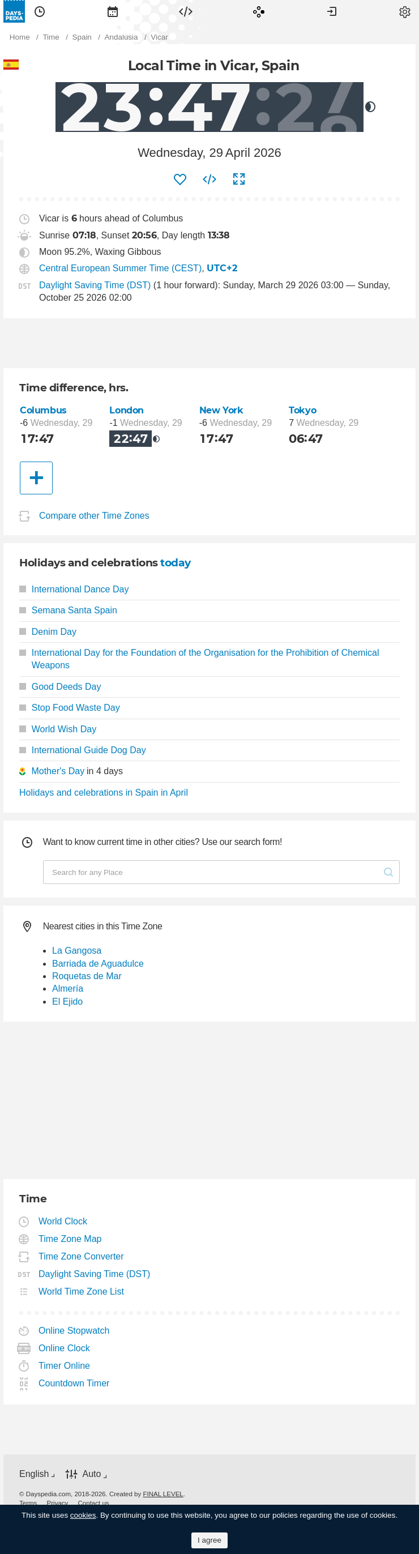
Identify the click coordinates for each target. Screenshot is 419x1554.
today (175, 562)
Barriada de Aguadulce (98, 963)
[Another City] (36, 478)
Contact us (93, 1503)
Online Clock (64, 1348)
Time (39, 11)
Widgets (185, 11)
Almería (67, 988)
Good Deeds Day (60, 686)
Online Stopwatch (74, 1330)
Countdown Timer (74, 1383)
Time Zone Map (70, 1239)
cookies (83, 1515)
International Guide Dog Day (82, 750)
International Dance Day (74, 589)
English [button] (34, 1474)
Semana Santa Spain (68, 610)
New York (221, 410)
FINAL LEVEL (163, 1494)
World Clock (63, 1221)
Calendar (112, 11)
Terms (28, 1503)
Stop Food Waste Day (69, 707)
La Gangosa (76, 950)
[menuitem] (39, 11)
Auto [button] (91, 1474)
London (126, 410)
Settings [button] (405, 11)
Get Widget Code (209, 179)
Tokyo (302, 410)
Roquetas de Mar (87, 976)
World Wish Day (57, 729)
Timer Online (64, 1366)
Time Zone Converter (81, 1256)
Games (259, 11)
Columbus (43, 410)
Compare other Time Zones (94, 515)
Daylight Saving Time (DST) (95, 285)
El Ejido (67, 1001)
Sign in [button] (332, 11)
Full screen (239, 179)
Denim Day (47, 632)
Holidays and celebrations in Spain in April (103, 792)
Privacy (58, 1503)
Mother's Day (57, 771)
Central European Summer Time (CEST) (120, 268)
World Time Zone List (81, 1291)
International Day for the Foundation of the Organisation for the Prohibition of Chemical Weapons (199, 659)
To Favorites (180, 179)
